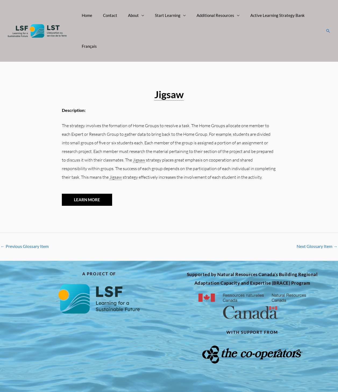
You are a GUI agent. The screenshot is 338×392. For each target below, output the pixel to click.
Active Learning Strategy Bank (266, 15)
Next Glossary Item (317, 215)
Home (89, 15)
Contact (109, 15)
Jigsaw (169, 63)
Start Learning (161, 15)
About (129, 15)
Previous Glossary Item (25, 215)
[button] (328, 15)
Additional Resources (206, 15)
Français (308, 15)
